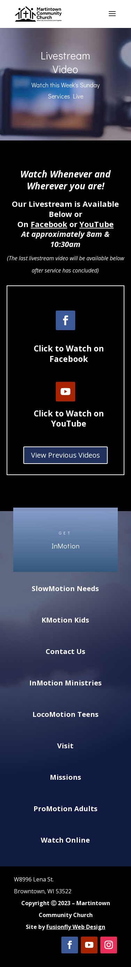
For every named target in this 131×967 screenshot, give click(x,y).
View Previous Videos (65, 455)
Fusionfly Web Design (75, 927)
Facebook (49, 224)
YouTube (96, 224)
